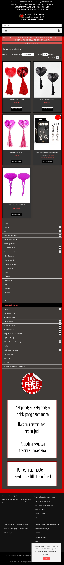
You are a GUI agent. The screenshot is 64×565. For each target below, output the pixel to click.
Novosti (37, 533)
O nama (11, 562)
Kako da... (17, 562)
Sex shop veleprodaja (41, 529)
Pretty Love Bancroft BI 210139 (17, 204)
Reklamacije (8, 533)
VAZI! (46, 558)
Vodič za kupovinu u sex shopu (44, 497)
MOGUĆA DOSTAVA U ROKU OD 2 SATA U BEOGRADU (32, 7)
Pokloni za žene (39, 514)
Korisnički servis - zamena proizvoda (16, 524)
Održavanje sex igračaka (42, 501)
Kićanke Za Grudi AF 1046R (17, 99)
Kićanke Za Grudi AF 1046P (17, 152)
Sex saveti (37, 541)
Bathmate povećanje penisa (43, 505)
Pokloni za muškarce (41, 518)
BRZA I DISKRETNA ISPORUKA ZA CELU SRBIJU (32, 9)
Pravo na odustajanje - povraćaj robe (16, 529)
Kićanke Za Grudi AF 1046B (47, 99)
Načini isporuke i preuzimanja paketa (46, 524)
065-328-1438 (47, 2)
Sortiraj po (18, 54)
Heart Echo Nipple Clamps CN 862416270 (47, 152)
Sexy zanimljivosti (40, 537)
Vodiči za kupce (39, 509)
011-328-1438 (25, 2)
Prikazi (40, 54)
